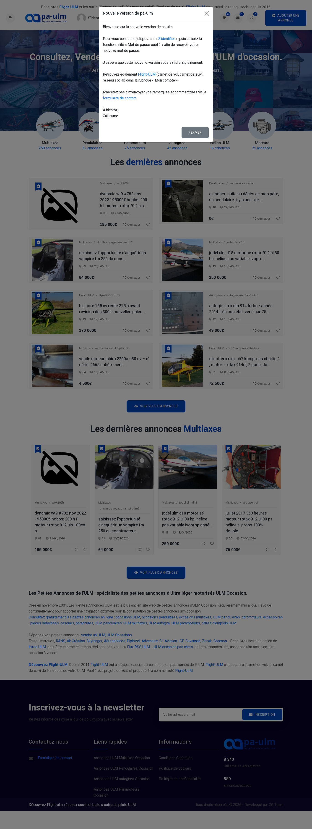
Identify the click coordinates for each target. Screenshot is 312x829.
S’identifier (166, 39)
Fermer (195, 132)
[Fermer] (207, 13)
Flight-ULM (147, 74)
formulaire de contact (119, 98)
